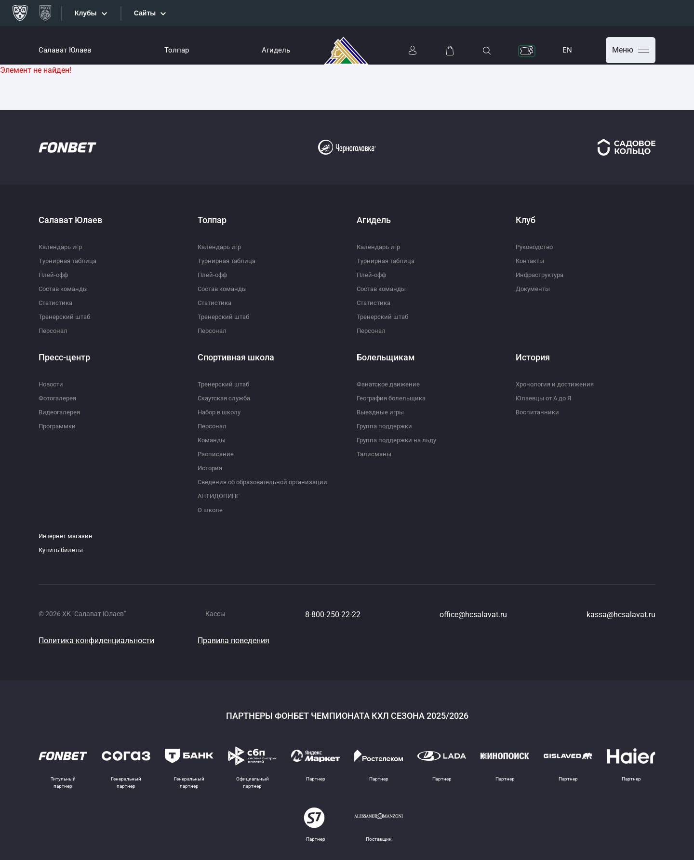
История (211, 468)
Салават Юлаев (65, 50)
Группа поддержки (386, 426)
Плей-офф (54, 274)
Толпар (176, 50)
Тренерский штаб (66, 316)
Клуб (525, 220)
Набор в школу (221, 412)
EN (567, 50)
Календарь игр (62, 247)
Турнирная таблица (70, 261)
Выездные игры (382, 412)
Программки (59, 426)
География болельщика (394, 398)
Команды (212, 440)
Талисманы (375, 454)
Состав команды (65, 288)
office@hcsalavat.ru (473, 614)
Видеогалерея (61, 412)
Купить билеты (62, 550)
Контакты (531, 261)
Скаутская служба (227, 398)
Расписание (216, 454)
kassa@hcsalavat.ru (621, 614)
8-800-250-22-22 (332, 614)
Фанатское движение (390, 384)
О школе (211, 510)
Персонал (54, 330)
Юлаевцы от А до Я (545, 398)
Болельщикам (386, 357)
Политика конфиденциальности (96, 640)
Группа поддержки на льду (399, 440)
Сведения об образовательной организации (267, 482)
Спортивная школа (236, 357)
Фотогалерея (59, 398)
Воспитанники (538, 412)
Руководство (536, 247)
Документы (534, 288)
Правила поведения (233, 640)
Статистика (57, 302)
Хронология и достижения (557, 384)
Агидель (276, 50)
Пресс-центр (64, 357)
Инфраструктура (542, 274)
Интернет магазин (67, 536)
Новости (52, 384)
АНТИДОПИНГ (221, 496)
